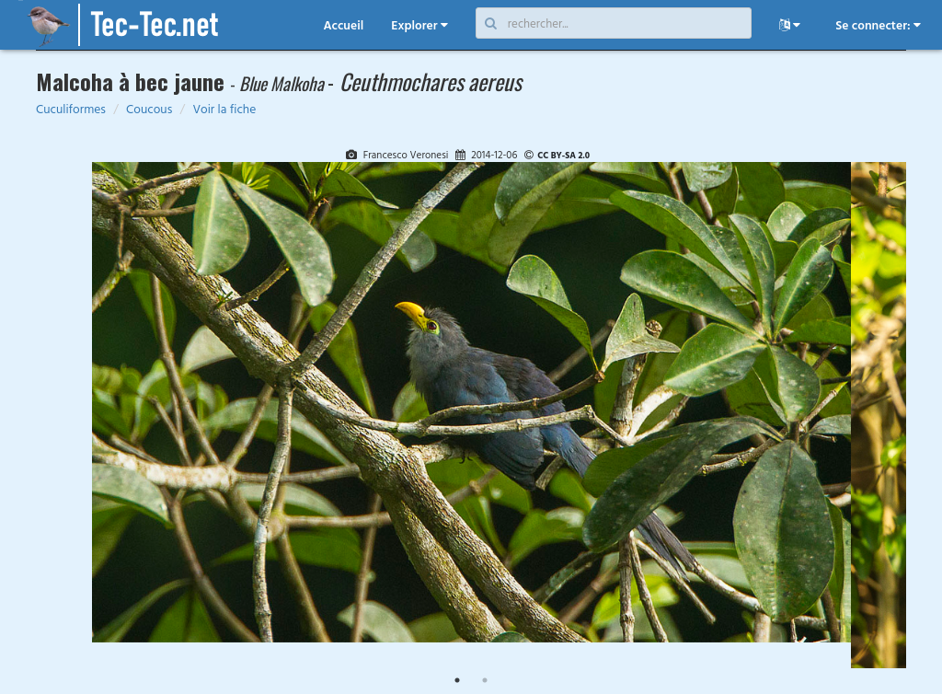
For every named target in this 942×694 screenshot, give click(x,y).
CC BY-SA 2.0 (563, 155)
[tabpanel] (471, 407)
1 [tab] (457, 680)
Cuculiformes (71, 108)
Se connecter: (878, 25)
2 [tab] (485, 680)
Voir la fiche (224, 108)
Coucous (149, 108)
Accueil (343, 25)
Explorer (419, 25)
